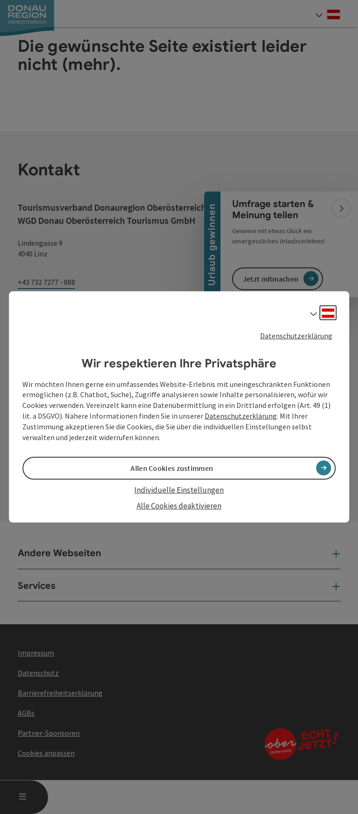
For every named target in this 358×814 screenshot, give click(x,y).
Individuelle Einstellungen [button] (179, 490)
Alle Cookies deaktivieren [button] (179, 506)
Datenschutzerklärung (296, 335)
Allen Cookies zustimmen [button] (172, 468)
